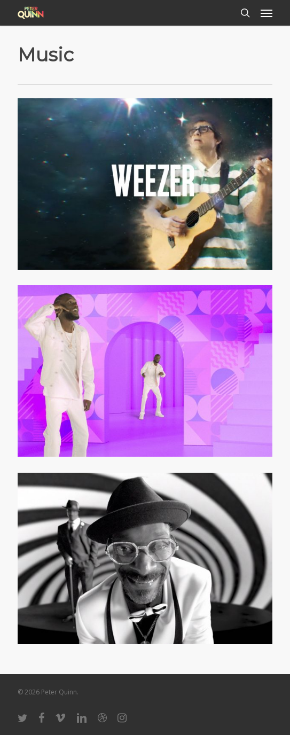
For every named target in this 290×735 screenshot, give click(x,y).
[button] (266, 12)
